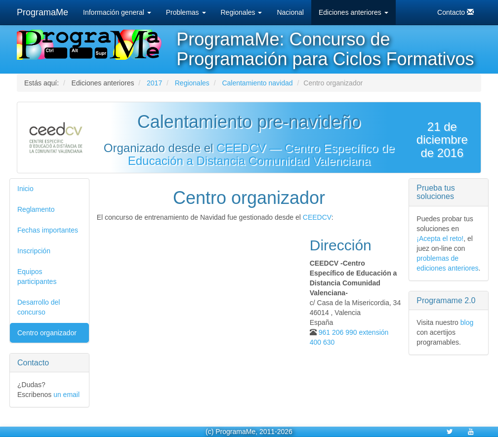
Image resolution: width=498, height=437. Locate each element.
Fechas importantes (47, 230)
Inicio (25, 189)
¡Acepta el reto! (439, 238)
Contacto (455, 12)
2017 (154, 83)
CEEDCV (317, 217)
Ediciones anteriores (353, 12)
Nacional (290, 12)
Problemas (186, 12)
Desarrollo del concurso (38, 307)
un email (66, 394)
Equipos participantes (36, 276)
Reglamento (36, 209)
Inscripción (33, 251)
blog (466, 322)
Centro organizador (47, 333)
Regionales (241, 12)
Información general (117, 12)
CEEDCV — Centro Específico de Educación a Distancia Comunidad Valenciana (261, 154)
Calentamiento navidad (257, 83)
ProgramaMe (42, 12)
